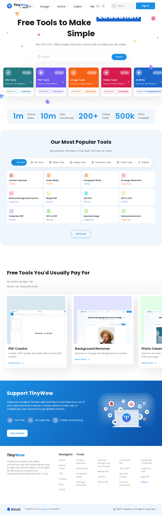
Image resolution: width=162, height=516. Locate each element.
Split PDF (145, 477)
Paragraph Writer (153, 91)
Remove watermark (125, 485)
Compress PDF (125, 463)
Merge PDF (103, 472)
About (62, 490)
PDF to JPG (104, 483)
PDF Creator (58, 91)
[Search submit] (114, 6)
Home (62, 461)
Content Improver (81, 463)
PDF (29, 6)
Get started (18, 434)
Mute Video (123, 91)
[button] (98, 6)
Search (118, 56)
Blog (61, 485)
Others (144, 483)
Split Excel (26, 91)
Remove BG (91, 91)
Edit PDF (102, 477)
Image (44, 6)
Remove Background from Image (104, 464)
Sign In (145, 5)
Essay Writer (82, 469)
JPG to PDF (125, 469)
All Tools (81, 234)
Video (78, 6)
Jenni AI (44, 510)
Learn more (15, 364)
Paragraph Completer (147, 463)
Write (61, 6)
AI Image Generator (82, 485)
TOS (61, 474)
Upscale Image (123, 476)
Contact (63, 480)
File (92, 6)
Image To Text (146, 471)
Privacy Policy (63, 468)
